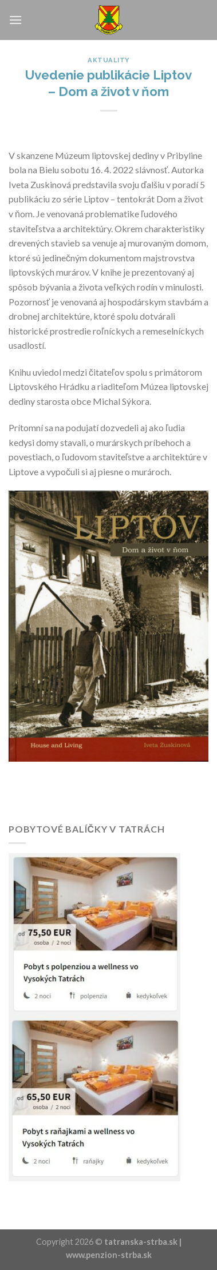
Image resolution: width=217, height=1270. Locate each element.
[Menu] (15, 20)
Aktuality (108, 60)
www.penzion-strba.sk (109, 1255)
